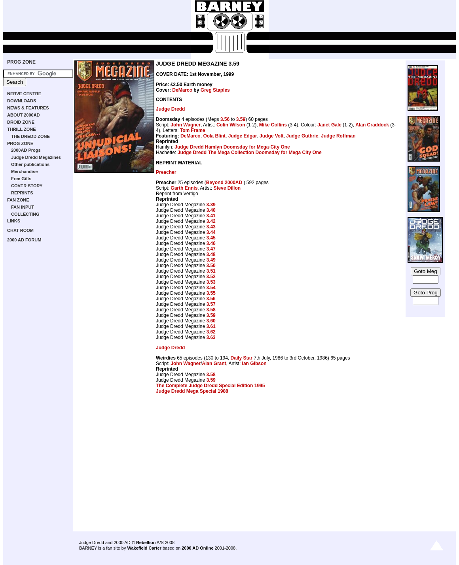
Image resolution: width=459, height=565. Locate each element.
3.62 (210, 332)
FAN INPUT (22, 207)
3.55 (210, 293)
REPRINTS (22, 192)
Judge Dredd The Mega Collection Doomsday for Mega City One (250, 152)
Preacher (166, 172)
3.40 (210, 210)
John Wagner (186, 125)
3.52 (210, 276)
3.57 (210, 304)
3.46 (210, 243)
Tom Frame (192, 130)
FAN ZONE (18, 200)
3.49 (210, 260)
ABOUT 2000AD (23, 115)
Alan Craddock (372, 125)
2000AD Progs (26, 150)
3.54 (210, 287)
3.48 (210, 254)
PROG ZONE (21, 62)
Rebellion (146, 542)
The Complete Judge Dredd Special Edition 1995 (210, 385)
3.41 (210, 215)
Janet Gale (329, 125)
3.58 (210, 310)
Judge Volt (271, 136)
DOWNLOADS (21, 100)
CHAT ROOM (20, 230)
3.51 (210, 271)
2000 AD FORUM (24, 239)
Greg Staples (215, 90)
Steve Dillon (227, 188)
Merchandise (24, 171)
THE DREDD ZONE (30, 136)
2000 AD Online (197, 548)
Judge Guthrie (302, 136)
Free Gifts (21, 178)
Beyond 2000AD (225, 182)
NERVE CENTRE (24, 93)
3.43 (210, 227)
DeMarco (182, 90)
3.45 (210, 238)
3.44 (210, 232)
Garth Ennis (184, 188)
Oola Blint (214, 136)
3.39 (210, 204)
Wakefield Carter (144, 548)
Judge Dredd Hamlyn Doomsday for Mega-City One (232, 147)
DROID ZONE (20, 122)
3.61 (210, 326)
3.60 (210, 321)
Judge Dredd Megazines (36, 157)
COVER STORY (26, 185)
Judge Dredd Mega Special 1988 (192, 391)
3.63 (210, 337)
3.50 (210, 265)
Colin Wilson (230, 125)
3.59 (240, 119)
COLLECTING (25, 214)
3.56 (225, 119)
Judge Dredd (170, 109)
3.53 (210, 282)
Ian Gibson (254, 363)
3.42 (210, 221)
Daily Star (241, 358)
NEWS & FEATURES (28, 107)
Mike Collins (273, 125)
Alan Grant (214, 363)
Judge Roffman (338, 136)
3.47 (210, 249)
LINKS (13, 220)
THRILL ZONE (21, 129)
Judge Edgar (242, 136)
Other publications (30, 164)
